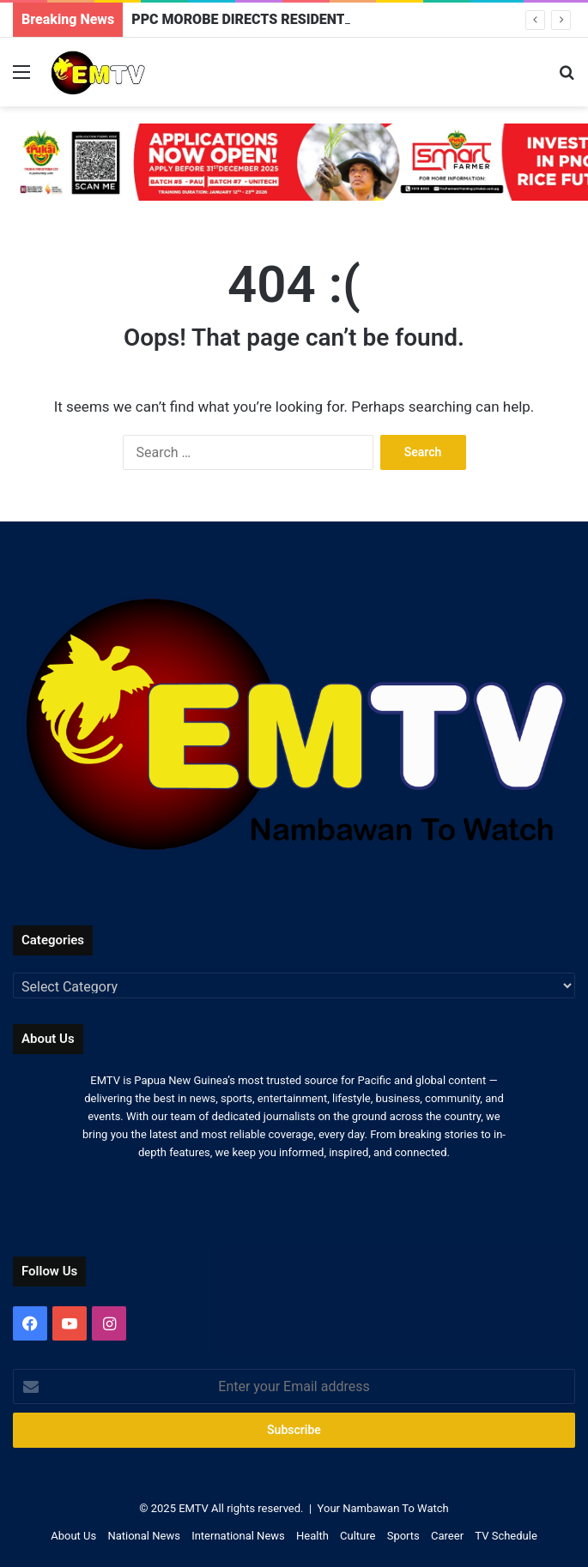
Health (312, 1535)
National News (143, 1535)
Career (447, 1535)
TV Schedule (506, 1535)
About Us (73, 1535)
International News (238, 1535)
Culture (357, 1535)
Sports (403, 1535)
